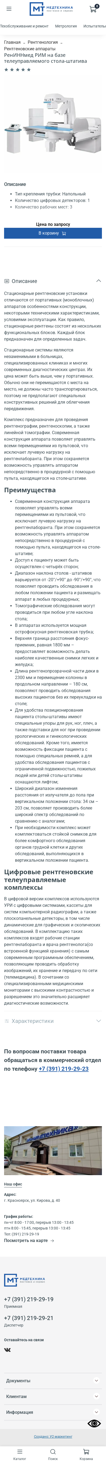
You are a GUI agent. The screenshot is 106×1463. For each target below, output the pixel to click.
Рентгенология (43, 42)
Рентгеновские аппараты (29, 48)
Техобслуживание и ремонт (24, 26)
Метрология (66, 26)
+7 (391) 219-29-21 (29, 1318)
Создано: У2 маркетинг (53, 1436)
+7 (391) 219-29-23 (64, 1068)
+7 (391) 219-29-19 (29, 1299)
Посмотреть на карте (29, 1240)
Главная (12, 42)
